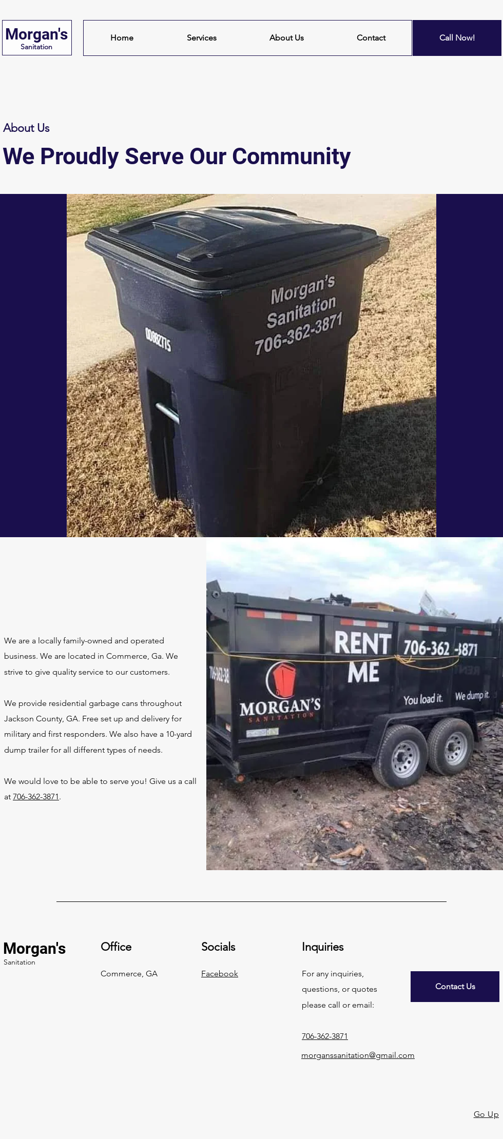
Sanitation (36, 46)
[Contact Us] (455, 986)
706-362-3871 (36, 796)
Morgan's (36, 34)
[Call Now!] (457, 38)
